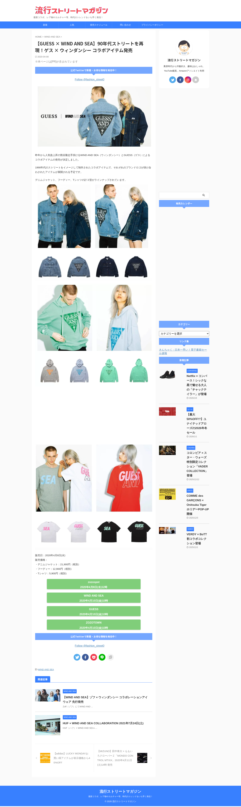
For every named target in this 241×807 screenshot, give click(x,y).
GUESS (93, 609)
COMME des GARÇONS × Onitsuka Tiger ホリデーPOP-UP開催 (192, 473)
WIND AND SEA (94, 595)
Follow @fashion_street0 (89, 79)
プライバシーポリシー (152, 25)
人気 (72, 25)
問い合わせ (125, 25)
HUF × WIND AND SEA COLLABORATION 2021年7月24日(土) (109, 722)
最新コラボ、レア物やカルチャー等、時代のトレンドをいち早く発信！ (120, 797)
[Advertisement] (93, 416)
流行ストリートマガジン (120, 792)
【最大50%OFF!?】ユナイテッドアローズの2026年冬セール (193, 410)
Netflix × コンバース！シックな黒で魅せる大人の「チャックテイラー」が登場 (193, 380)
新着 (45, 25)
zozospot (93, 582)
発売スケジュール (98, 25)
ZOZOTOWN (93, 622)
